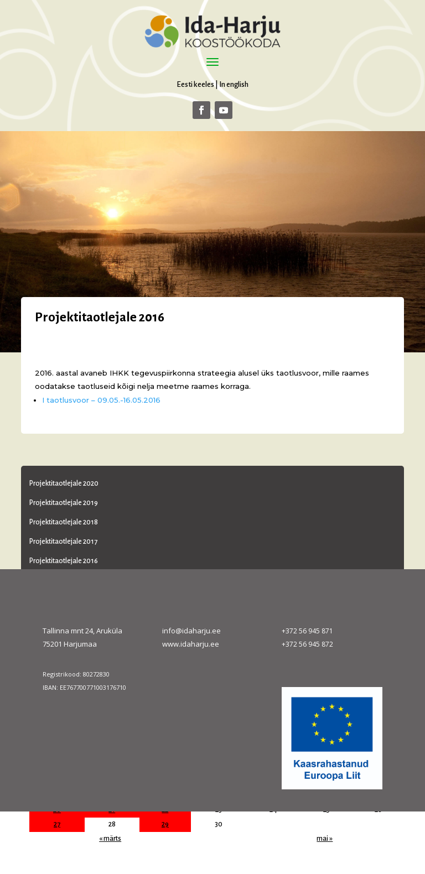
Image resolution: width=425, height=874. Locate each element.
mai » (325, 838)
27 (57, 824)
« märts (110, 838)
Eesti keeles (195, 84)
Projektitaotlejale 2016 (63, 561)
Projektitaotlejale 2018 (63, 522)
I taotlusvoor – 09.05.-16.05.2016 (101, 400)
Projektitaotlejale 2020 (64, 483)
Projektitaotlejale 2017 (63, 541)
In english (233, 84)
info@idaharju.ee (191, 631)
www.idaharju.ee (190, 644)
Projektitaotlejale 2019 (63, 503)
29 (165, 824)
